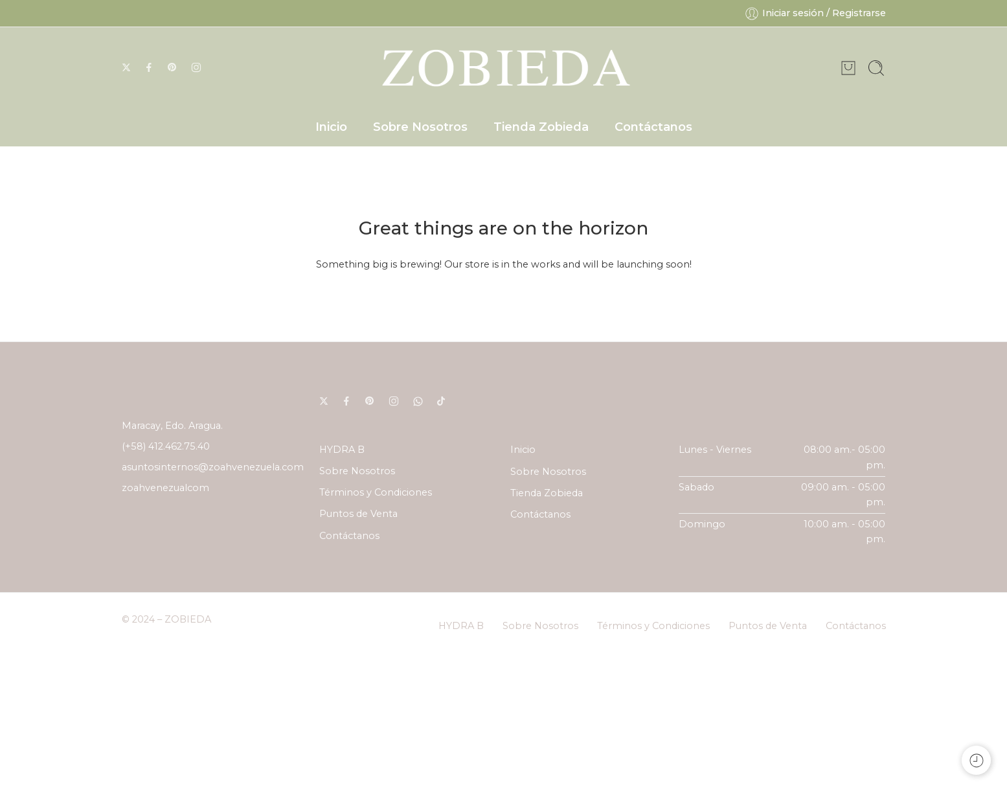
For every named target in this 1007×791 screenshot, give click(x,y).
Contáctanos (653, 127)
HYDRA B (342, 449)
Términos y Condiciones (375, 492)
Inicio (331, 127)
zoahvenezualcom (165, 488)
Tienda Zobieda (541, 127)
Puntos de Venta (358, 514)
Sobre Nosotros (420, 127)
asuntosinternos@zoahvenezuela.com (213, 467)
